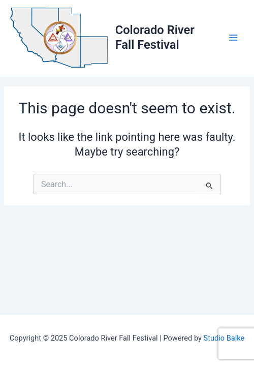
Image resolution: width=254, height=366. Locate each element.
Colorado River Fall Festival (155, 37)
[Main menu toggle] (233, 37)
